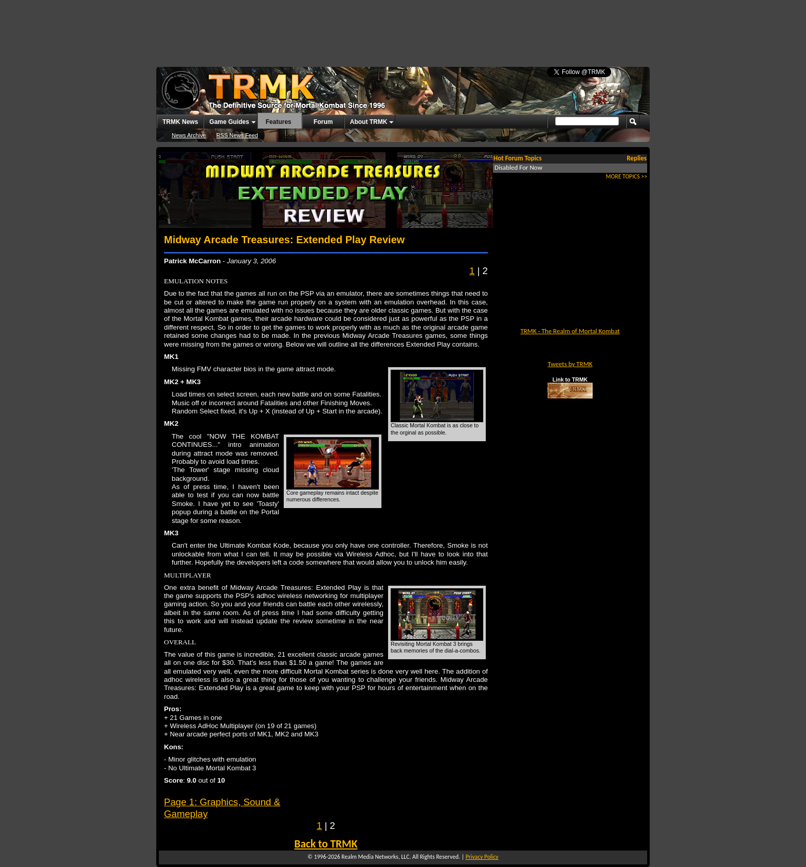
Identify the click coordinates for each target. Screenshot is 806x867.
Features (278, 121)
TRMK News (180, 121)
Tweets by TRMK (569, 364)
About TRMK (369, 121)
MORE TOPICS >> (626, 176)
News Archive (189, 135)
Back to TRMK (326, 844)
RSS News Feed (237, 135)
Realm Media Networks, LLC (375, 856)
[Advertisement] (403, 28)
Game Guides (229, 121)
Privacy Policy (482, 856)
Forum (323, 121)
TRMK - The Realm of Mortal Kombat (569, 331)
